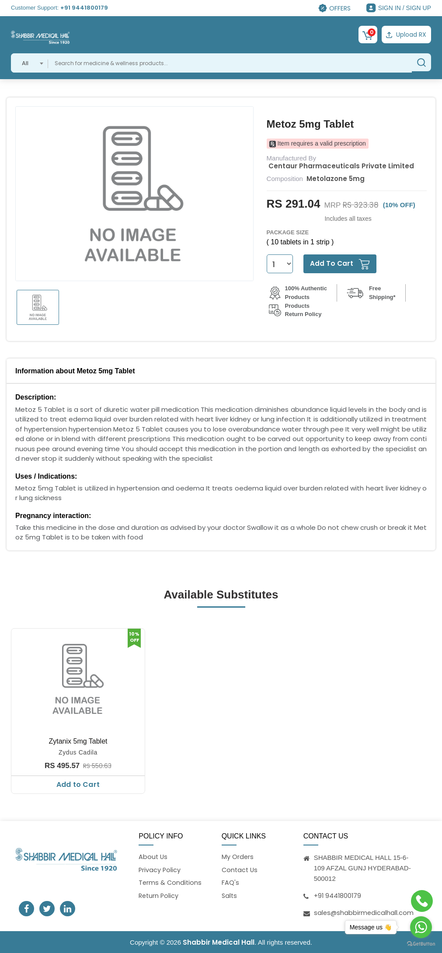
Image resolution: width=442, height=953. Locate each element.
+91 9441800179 (84, 7)
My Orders (238, 856)
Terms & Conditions (171, 882)
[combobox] (29, 61)
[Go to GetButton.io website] (421, 944)
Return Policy (159, 896)
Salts (230, 896)
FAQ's (230, 882)
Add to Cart (78, 783)
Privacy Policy (160, 869)
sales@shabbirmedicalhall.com (364, 911)
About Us (153, 856)
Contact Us (240, 869)
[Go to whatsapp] (421, 927)
